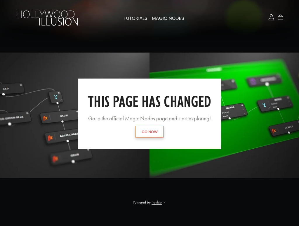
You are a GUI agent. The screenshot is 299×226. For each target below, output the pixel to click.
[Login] (271, 16)
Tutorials (135, 18)
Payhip (157, 202)
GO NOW (150, 131)
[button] (164, 203)
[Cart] (283, 17)
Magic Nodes (168, 18)
